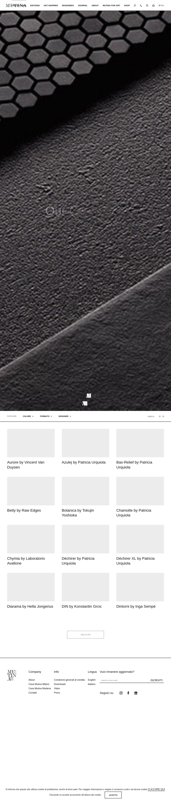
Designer (64, 416)
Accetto (113, 795)
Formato (46, 416)
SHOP (127, 5)
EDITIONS (35, 5)
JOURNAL (83, 5)
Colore (28, 416)
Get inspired (51, 5)
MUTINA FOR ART (111, 5)
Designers (68, 5)
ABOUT (95, 5)
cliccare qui (156, 789)
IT (159, 5)
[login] (147, 5)
